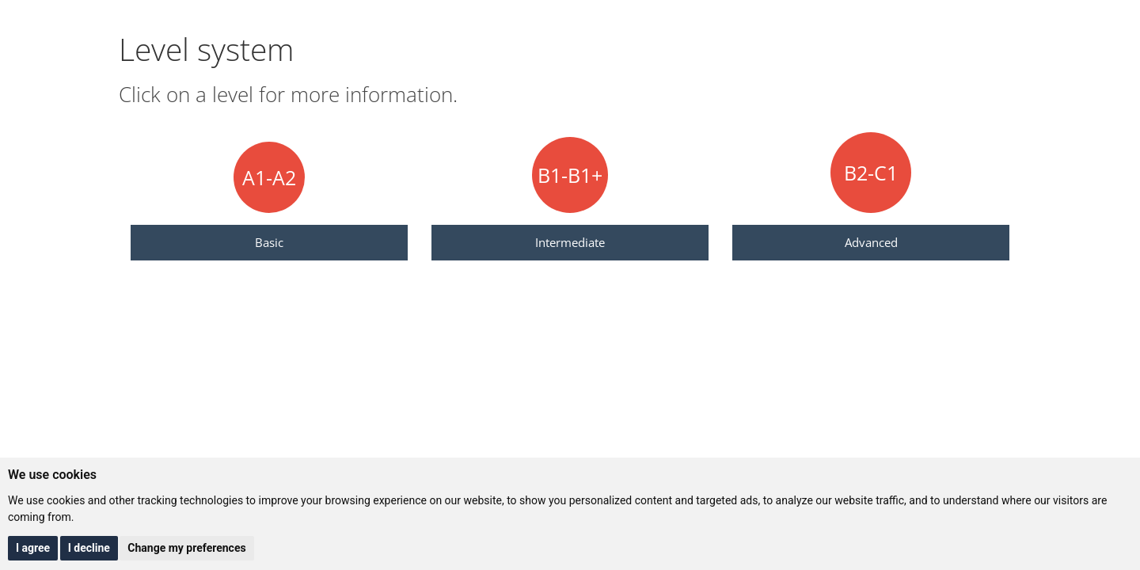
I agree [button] (33, 548)
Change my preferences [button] (186, 548)
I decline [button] (89, 548)
